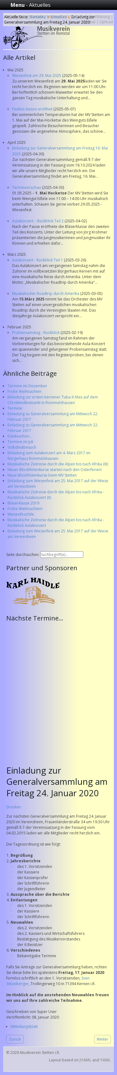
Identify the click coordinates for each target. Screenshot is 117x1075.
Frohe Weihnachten (24, 391)
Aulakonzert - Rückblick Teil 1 (38, 260)
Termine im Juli (20, 441)
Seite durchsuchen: (23, 554)
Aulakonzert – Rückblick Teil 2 (38, 221)
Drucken (13, 807)
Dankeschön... (19, 436)
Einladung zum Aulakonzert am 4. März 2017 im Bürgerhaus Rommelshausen (48, 455)
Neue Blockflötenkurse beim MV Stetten (42, 475)
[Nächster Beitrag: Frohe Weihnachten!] (102, 1039)
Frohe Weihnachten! (24, 508)
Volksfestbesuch (21, 447)
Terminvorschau (27, 187)
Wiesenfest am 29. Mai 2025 (37, 75)
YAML (105, 1060)
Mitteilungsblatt (24, 1026)
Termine (14, 408)
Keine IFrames (60, 690)
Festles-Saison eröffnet (32, 109)
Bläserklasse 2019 (23, 503)
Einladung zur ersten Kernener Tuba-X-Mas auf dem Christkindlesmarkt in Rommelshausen (52, 399)
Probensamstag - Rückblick (36, 332)
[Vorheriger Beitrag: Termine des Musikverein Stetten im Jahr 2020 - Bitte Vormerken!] (14, 1039)
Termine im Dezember (27, 386)
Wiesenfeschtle (20, 514)
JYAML (85, 1060)
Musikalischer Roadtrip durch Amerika (46, 293)
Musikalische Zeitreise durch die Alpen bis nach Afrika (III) (57, 464)
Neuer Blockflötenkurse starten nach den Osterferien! (54, 469)
